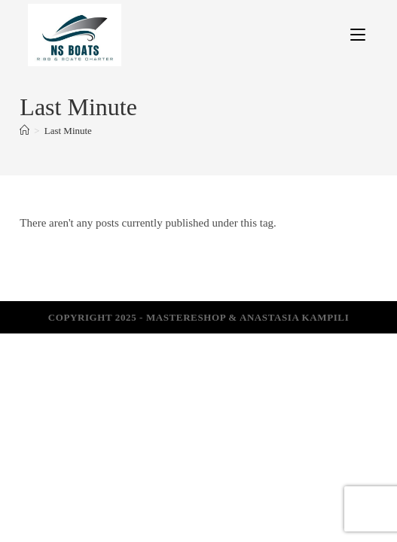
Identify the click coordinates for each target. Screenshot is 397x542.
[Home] (24, 130)
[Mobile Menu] (357, 35)
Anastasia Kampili (294, 317)
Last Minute (68, 130)
